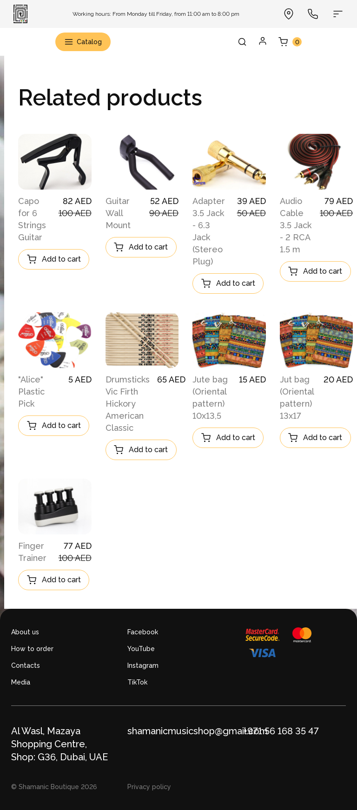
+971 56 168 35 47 (281, 731)
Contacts (25, 665)
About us (25, 632)
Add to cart (54, 259)
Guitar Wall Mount (118, 213)
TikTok (137, 682)
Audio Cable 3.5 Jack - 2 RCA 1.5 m (295, 225)
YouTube (141, 648)
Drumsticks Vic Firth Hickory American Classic (128, 404)
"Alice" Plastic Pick (31, 391)
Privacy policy (149, 786)
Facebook (142, 632)
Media (20, 682)
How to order (32, 648)
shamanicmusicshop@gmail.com (197, 731)
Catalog (83, 41)
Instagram (143, 665)
